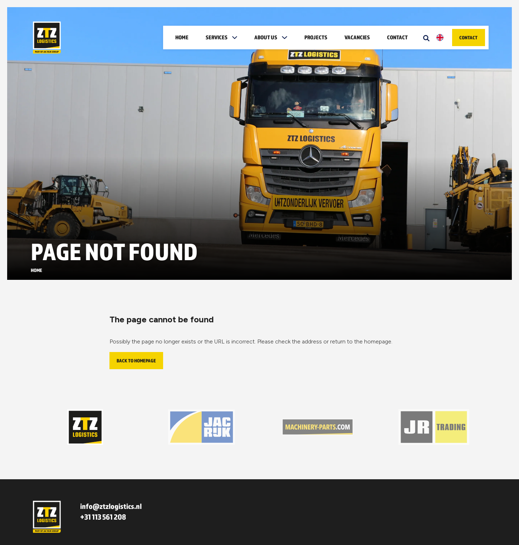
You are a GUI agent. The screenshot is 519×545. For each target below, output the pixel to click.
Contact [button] (468, 37)
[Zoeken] (426, 37)
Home (181, 37)
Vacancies (357, 37)
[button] (236, 37)
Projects (315, 37)
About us (265, 37)
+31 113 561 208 (103, 516)
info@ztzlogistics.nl (111, 506)
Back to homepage (136, 360)
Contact (397, 37)
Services (216, 37)
